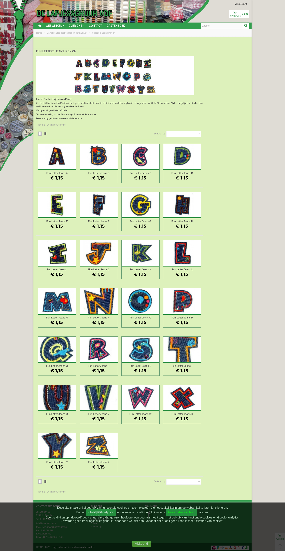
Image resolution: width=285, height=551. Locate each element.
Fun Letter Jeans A (110, 172)
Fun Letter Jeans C (189, 172)
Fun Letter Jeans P (229, 316)
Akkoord (141, 543)
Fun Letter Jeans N (150, 316)
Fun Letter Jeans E (110, 220)
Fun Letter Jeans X (229, 413)
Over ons (77, 25)
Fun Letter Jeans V (150, 413)
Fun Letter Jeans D (229, 172)
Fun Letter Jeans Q (110, 365)
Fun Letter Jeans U (110, 413)
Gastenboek (116, 25)
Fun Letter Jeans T (229, 365)
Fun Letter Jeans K (189, 268)
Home (39, 33)
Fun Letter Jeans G (189, 220)
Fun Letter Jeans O (189, 316)
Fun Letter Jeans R (150, 365)
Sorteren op (205, 133)
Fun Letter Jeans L (229, 268)
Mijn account (241, 4)
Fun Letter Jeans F (150, 220)
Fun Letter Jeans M (110, 316)
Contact (95, 25)
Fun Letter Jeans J (149, 268)
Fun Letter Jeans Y (110, 461)
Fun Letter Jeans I (110, 268)
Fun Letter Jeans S (189, 365)
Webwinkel (55, 25)
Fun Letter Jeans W (189, 413)
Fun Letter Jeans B (150, 172)
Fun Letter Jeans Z (150, 461)
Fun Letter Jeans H (229, 220)
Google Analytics (101, 512)
